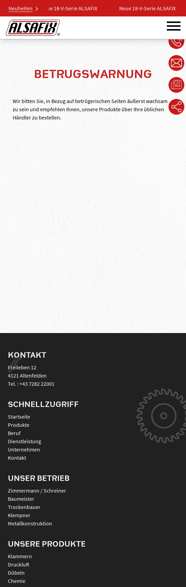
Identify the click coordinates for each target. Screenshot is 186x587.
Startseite (19, 416)
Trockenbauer (24, 506)
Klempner (19, 515)
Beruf (14, 433)
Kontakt (17, 457)
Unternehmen (24, 449)
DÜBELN (16, 572)
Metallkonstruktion (30, 523)
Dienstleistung (24, 441)
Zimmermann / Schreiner (37, 490)
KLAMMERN (20, 556)
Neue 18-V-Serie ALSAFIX (70, 8)
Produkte (18, 424)
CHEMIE (16, 580)
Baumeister (21, 498)
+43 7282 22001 (37, 383)
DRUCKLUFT (18, 564)
